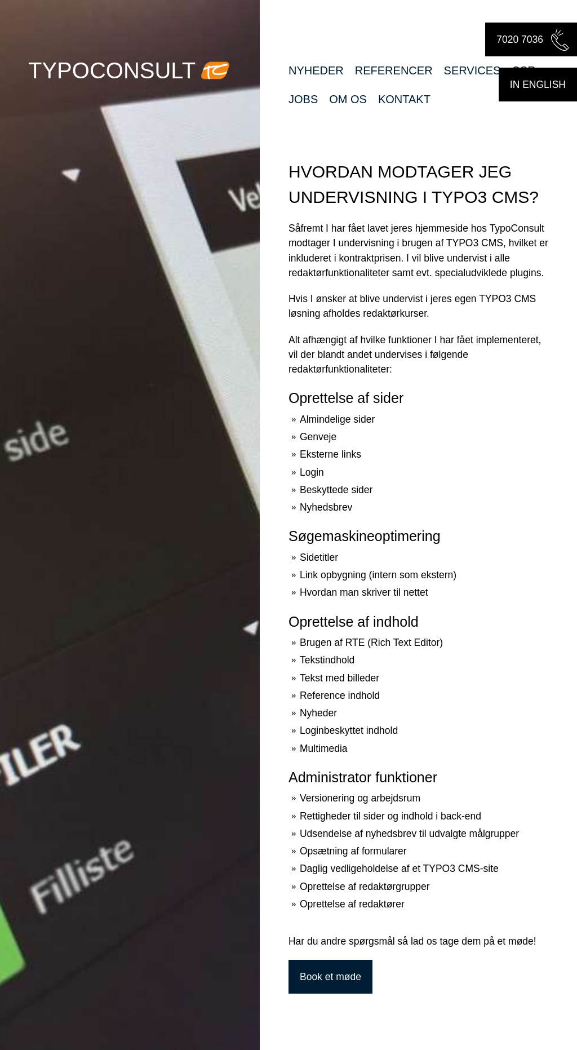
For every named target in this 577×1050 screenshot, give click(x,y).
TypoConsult (112, 70)
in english (538, 84)
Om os (348, 99)
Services (472, 70)
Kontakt (404, 99)
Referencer (394, 70)
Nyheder (316, 70)
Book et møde (330, 976)
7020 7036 (533, 39)
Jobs (303, 99)
